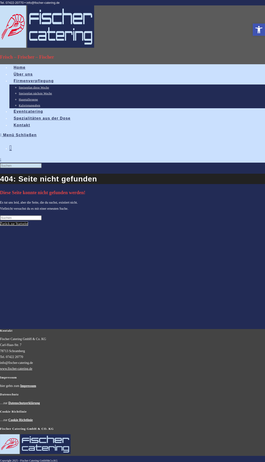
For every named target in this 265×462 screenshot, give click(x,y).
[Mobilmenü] (18, 135)
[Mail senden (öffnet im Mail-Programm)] (10, 147)
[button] (259, 30)
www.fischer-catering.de (16, 270)
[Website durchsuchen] (0, 159)
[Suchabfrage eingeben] (21, 165)
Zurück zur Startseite (14, 223)
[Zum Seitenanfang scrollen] (0, 370)
